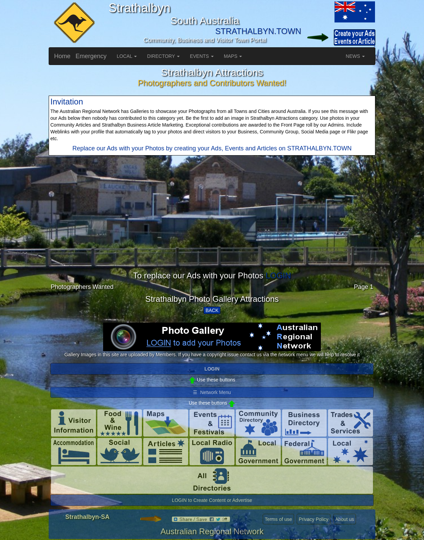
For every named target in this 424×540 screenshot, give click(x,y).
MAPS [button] (233, 56)
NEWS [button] (355, 56)
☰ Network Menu (212, 392)
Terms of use (278, 519)
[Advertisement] (212, 223)
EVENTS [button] (202, 56)
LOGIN (278, 275)
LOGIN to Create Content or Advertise (212, 500)
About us (344, 519)
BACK (212, 310)
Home (62, 56)
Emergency (91, 56)
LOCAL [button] (127, 56)
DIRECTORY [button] (163, 56)
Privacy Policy (313, 519)
